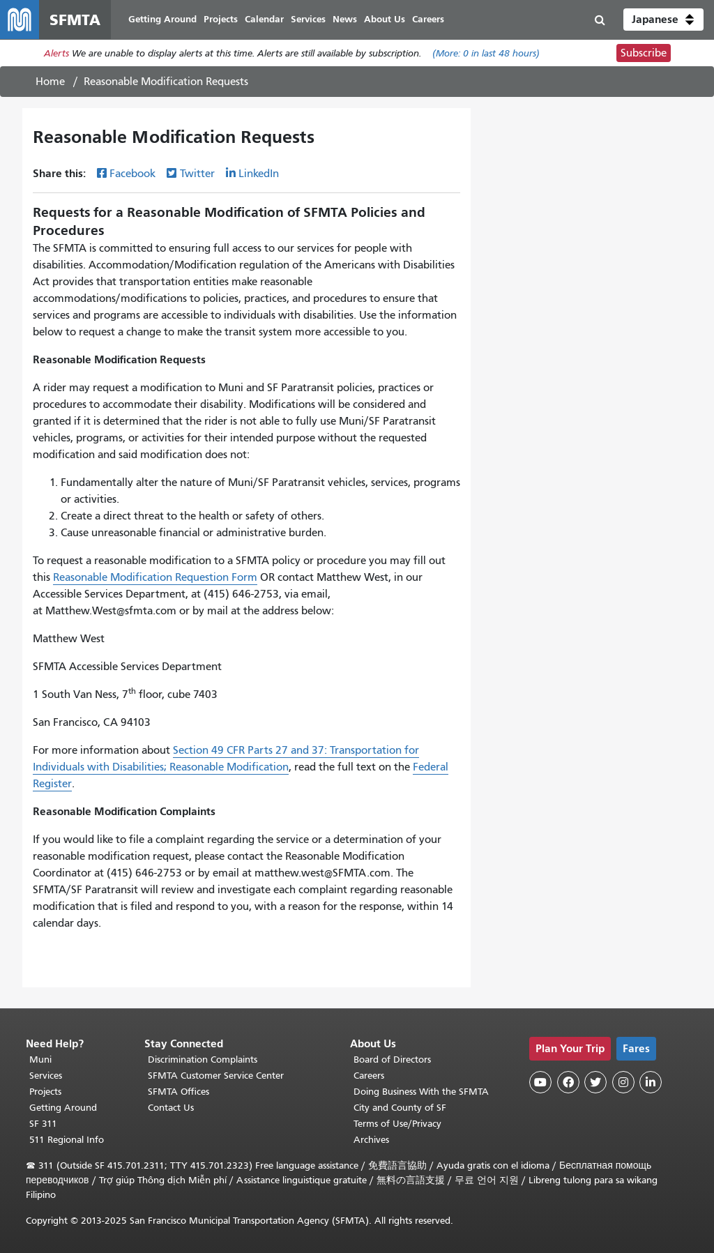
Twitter (197, 173)
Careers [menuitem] (428, 19)
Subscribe (644, 53)
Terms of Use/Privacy (397, 1124)
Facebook (132, 173)
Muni (40, 1059)
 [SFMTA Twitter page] (595, 1082)
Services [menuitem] (308, 19)
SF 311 (43, 1124)
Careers (369, 1075)
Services (45, 1075)
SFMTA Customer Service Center (216, 1075)
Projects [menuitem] (221, 19)
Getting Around (63, 1108)
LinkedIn (258, 173)
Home (50, 81)
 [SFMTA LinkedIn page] (650, 1082)
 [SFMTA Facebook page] (568, 1082)
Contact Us (171, 1108)
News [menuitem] (345, 19)
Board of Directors (392, 1059)
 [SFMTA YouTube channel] (540, 1082)
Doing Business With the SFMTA (421, 1092)
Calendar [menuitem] (264, 19)
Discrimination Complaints (202, 1059)
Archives (371, 1140)
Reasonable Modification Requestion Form (155, 577)
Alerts (56, 53)
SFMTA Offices (178, 1092)
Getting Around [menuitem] (162, 19)
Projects (45, 1092)
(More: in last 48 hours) (486, 53)
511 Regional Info (66, 1140)
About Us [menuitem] (384, 19)
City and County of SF (400, 1108)
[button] (663, 19)
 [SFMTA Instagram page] (623, 1082)
